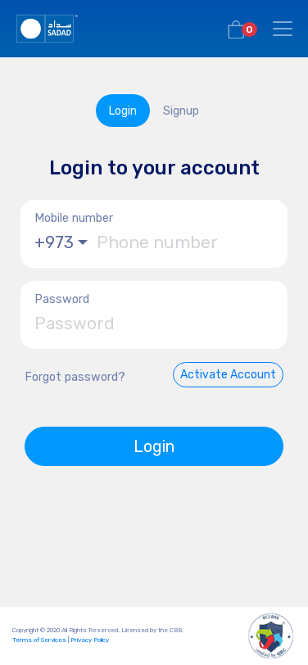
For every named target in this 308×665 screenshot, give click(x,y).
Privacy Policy (89, 640)
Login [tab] (123, 111)
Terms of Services (39, 640)
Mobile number (73, 218)
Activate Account (228, 375)
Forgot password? (75, 377)
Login (154, 446)
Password (61, 299)
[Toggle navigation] (282, 28)
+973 (54, 242)
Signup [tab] (181, 111)
